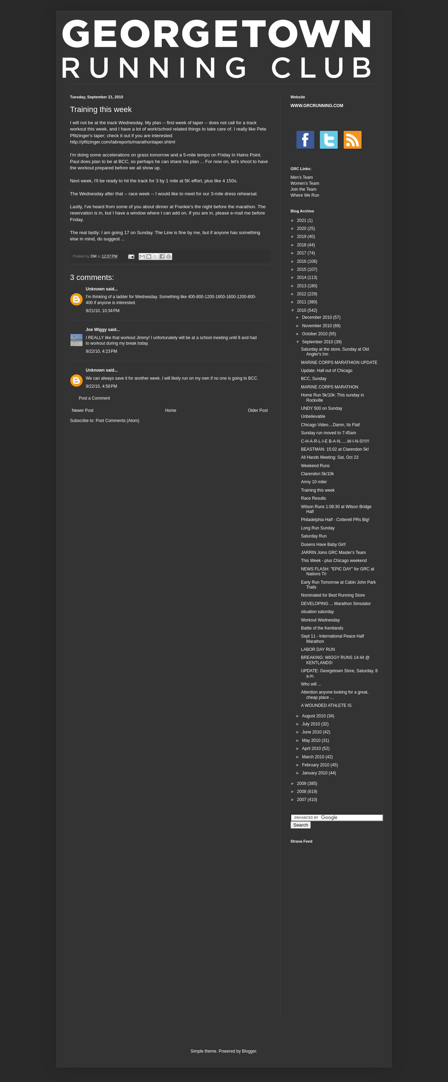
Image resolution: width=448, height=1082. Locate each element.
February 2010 (316, 765)
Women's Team (304, 183)
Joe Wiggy (96, 329)
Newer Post (82, 410)
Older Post (258, 410)
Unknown (95, 289)
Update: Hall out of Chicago (326, 370)
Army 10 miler (314, 481)
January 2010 (315, 773)
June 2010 (312, 732)
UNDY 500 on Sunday (321, 408)
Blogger (249, 1051)
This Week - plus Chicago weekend (334, 560)
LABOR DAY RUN (318, 649)
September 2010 (318, 341)
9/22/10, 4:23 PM (101, 351)
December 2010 (317, 317)
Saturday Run (314, 536)
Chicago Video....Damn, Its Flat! (330, 424)
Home (170, 410)
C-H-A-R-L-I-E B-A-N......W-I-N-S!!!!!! (335, 441)
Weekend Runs (315, 465)
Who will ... (311, 684)
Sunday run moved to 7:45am (328, 432)
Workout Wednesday (320, 620)
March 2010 (314, 756)
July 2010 (311, 724)
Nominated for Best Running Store (333, 595)
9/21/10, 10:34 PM (102, 310)
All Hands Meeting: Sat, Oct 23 (329, 457)
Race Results (313, 498)
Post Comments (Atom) (117, 420)
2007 (302, 799)
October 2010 (315, 333)
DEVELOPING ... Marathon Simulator (336, 603)
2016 (302, 261)
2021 (302, 220)
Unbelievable (313, 416)
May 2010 (312, 740)
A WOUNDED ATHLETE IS (326, 705)
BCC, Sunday (314, 378)
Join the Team (303, 189)
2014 (302, 277)
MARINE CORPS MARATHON (329, 387)
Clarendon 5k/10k (317, 473)
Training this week (318, 490)
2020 (302, 228)
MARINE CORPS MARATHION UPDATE (339, 362)
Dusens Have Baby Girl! (323, 544)
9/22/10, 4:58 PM (101, 386)
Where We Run (304, 195)
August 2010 (314, 716)
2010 (302, 310)
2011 (302, 302)
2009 (302, 783)
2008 (302, 791)
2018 (302, 245)
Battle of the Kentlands (322, 628)
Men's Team (301, 177)
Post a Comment (94, 398)
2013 (302, 285)
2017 (302, 253)
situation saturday (317, 611)
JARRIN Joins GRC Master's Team (333, 552)
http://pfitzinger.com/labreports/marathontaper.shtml (122, 142)
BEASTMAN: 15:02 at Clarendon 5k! (335, 449)
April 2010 (312, 748)
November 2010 (317, 325)
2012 (302, 293)
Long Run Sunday (318, 528)
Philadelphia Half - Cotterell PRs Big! (335, 519)
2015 (302, 269)
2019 (302, 236)
